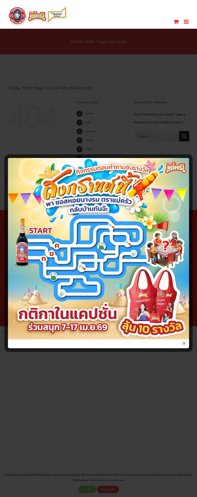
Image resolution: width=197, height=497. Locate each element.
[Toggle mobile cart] (176, 21)
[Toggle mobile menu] (186, 21)
